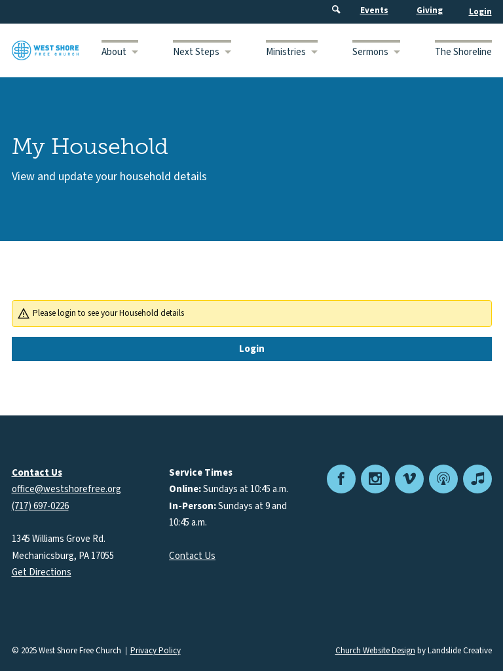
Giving (430, 10)
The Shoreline (463, 52)
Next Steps (196, 52)
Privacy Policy (155, 651)
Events (374, 10)
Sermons (370, 52)
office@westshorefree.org (66, 489)
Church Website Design (375, 651)
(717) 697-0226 (40, 506)
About (114, 52)
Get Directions (41, 572)
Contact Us (192, 556)
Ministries (286, 52)
